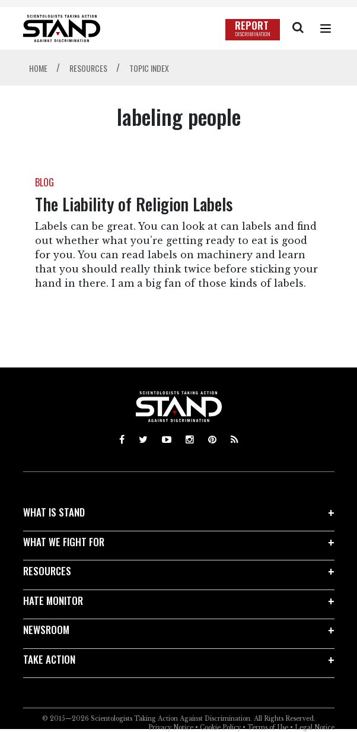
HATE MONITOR (53, 600)
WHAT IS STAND (54, 512)
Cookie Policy (220, 727)
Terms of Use (267, 727)
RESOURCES (47, 570)
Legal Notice (314, 727)
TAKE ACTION (49, 659)
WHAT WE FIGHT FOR (63, 541)
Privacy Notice (170, 727)
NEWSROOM (46, 629)
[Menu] (325, 28)
